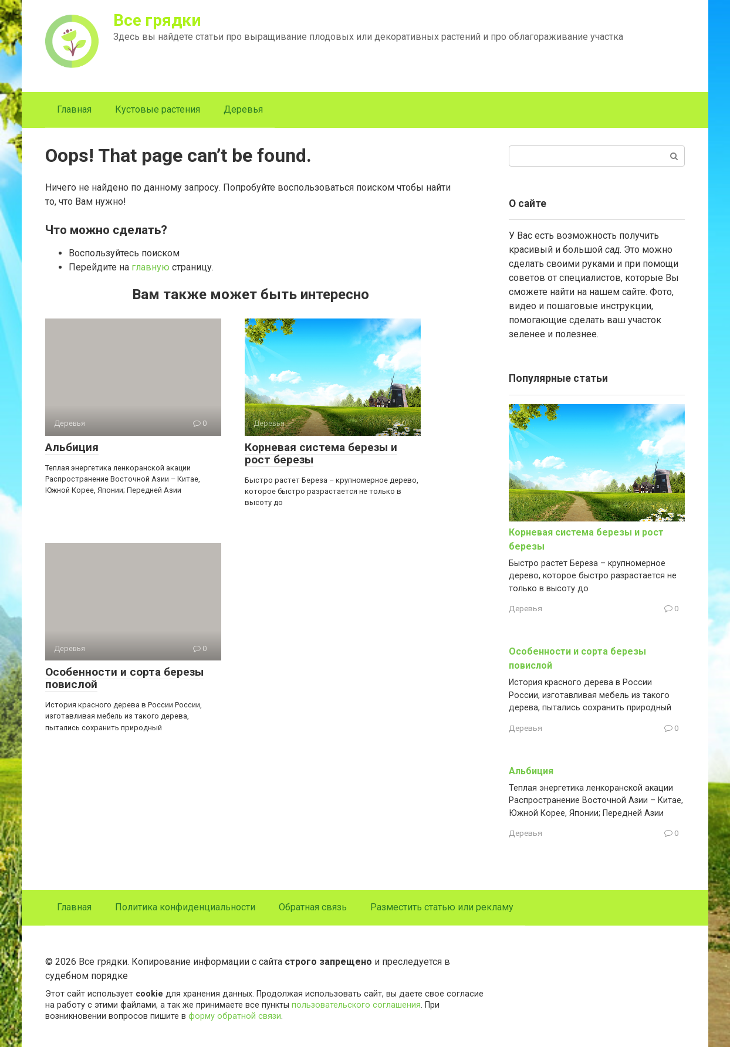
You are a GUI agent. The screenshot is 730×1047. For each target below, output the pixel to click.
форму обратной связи (234, 1016)
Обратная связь (313, 907)
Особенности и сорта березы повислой (124, 678)
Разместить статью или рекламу (441, 907)
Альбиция (72, 447)
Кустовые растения (157, 109)
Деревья (243, 109)
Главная (74, 109)
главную (150, 267)
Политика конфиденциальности (185, 907)
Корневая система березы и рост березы (321, 453)
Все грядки (157, 20)
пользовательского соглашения (356, 1005)
